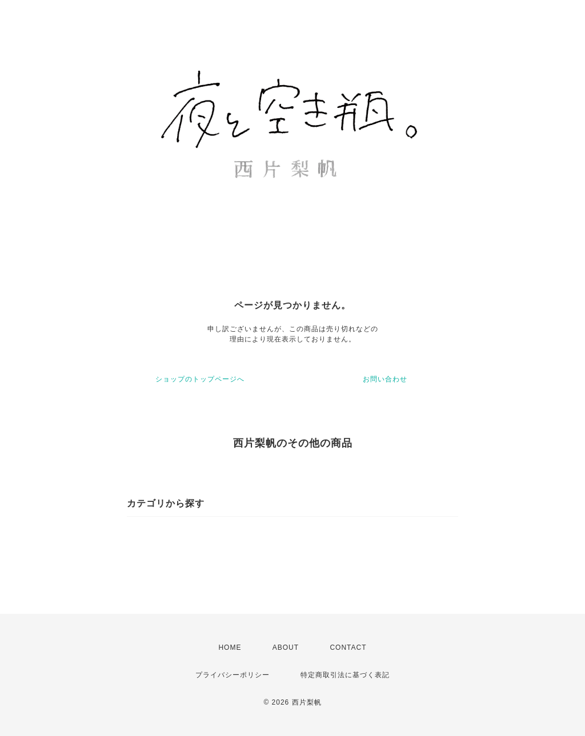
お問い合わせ (385, 379)
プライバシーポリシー (232, 675)
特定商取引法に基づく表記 (345, 675)
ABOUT (286, 647)
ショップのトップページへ (200, 379)
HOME (229, 647)
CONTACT (348, 647)
